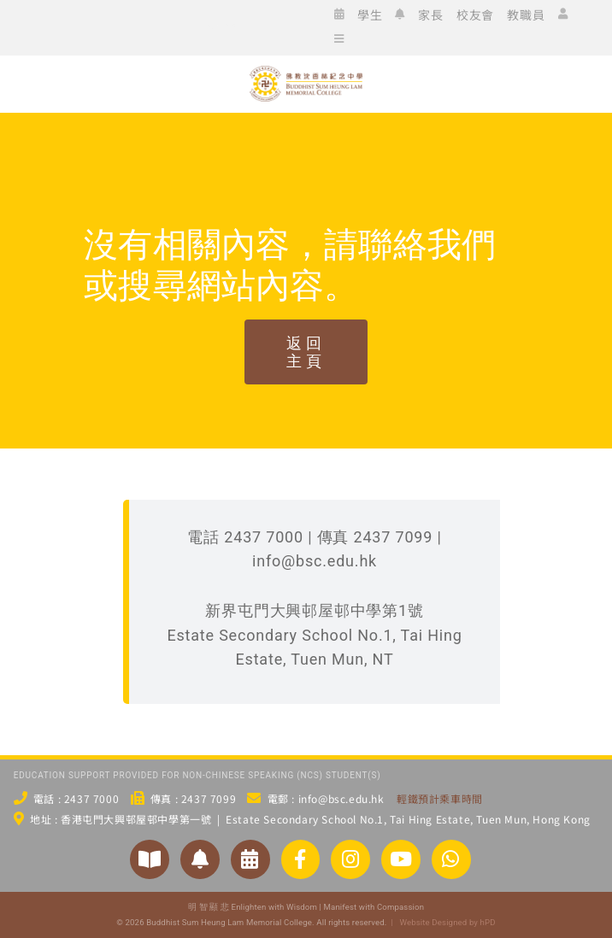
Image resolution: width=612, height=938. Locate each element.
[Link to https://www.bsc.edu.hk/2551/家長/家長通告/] (200, 859)
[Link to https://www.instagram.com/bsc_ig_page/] (350, 859)
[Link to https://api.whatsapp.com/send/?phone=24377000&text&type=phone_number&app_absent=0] (451, 859)
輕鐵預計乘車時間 (440, 798)
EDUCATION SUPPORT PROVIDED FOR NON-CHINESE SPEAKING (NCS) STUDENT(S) (197, 775)
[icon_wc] (65, 25)
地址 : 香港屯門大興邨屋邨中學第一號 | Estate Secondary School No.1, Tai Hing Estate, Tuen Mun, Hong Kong (310, 819)
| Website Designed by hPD (440, 922)
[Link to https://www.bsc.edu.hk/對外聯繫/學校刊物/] (149, 859)
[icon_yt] (167, 25)
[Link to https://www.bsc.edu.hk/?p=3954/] (250, 859)
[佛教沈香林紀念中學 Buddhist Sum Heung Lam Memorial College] (306, 132)
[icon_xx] (141, 25)
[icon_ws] (39, 25)
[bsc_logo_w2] (306, 73)
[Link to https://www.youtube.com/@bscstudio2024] (401, 859)
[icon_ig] (116, 25)
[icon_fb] (90, 25)
